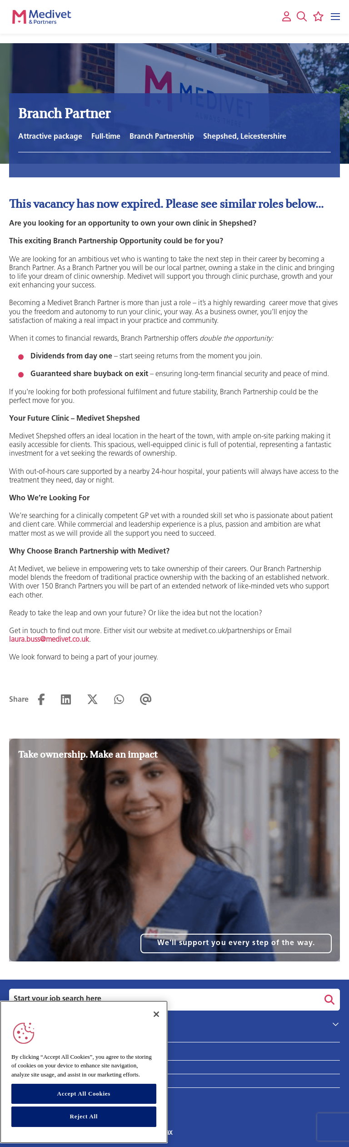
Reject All (84, 1125)
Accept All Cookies (83, 1101)
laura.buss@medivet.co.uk (49, 640)
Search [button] (328, 1000)
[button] (302, 16)
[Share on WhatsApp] (119, 700)
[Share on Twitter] (92, 700)
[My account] (286, 17)
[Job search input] (162, 1000)
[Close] (156, 1022)
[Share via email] (146, 700)
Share (19, 700)
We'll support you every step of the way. (236, 943)
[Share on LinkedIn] (66, 700)
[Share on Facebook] (41, 700)
